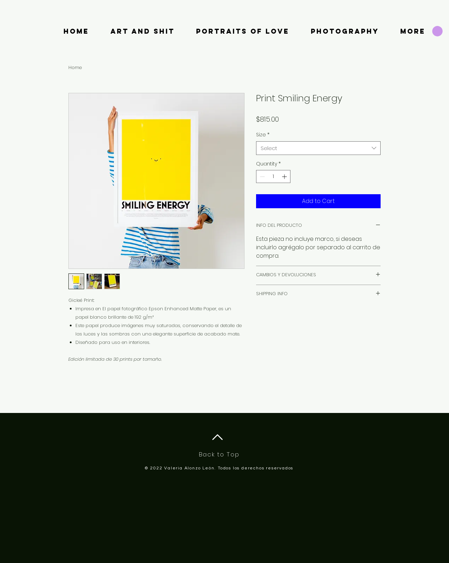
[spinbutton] (273, 176)
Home (75, 67)
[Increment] (285, 176)
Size (262, 134)
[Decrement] (261, 176)
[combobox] (318, 148)
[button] (437, 31)
